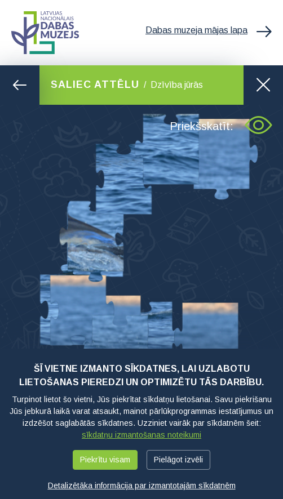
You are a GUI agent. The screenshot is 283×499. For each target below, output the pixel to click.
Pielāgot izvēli (178, 459)
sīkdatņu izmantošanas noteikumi (141, 434)
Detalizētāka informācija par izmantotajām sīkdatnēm (142, 485)
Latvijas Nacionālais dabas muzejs (45, 32)
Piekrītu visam (105, 459)
